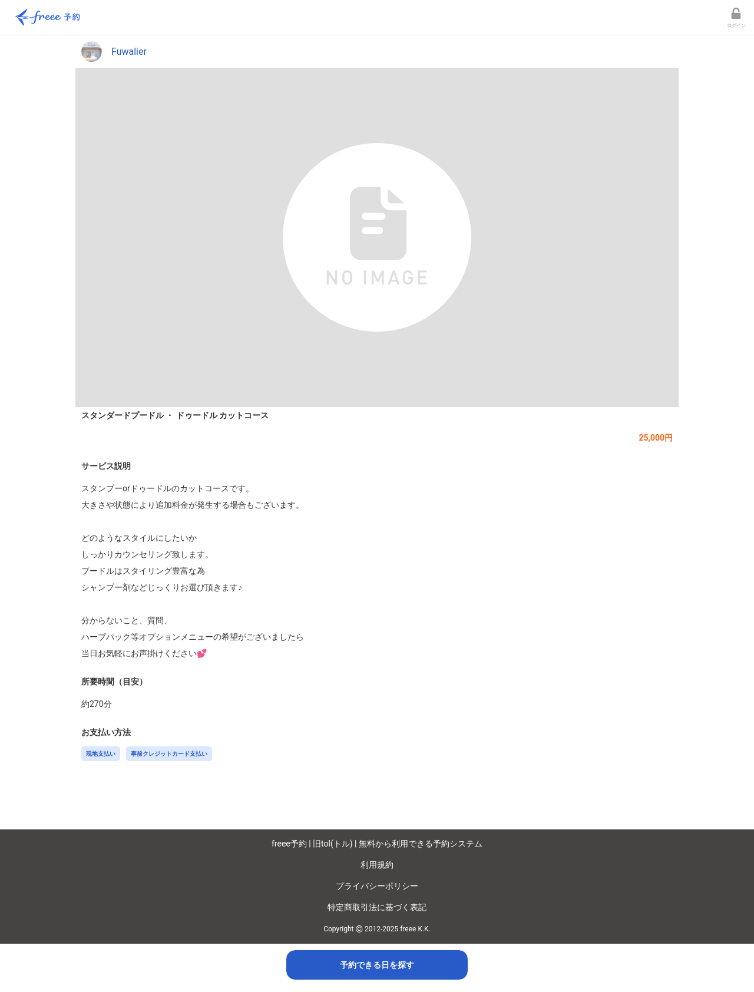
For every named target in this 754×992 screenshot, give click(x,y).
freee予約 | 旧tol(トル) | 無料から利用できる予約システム (377, 843)
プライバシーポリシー (377, 886)
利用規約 (377, 864)
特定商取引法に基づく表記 (377, 907)
